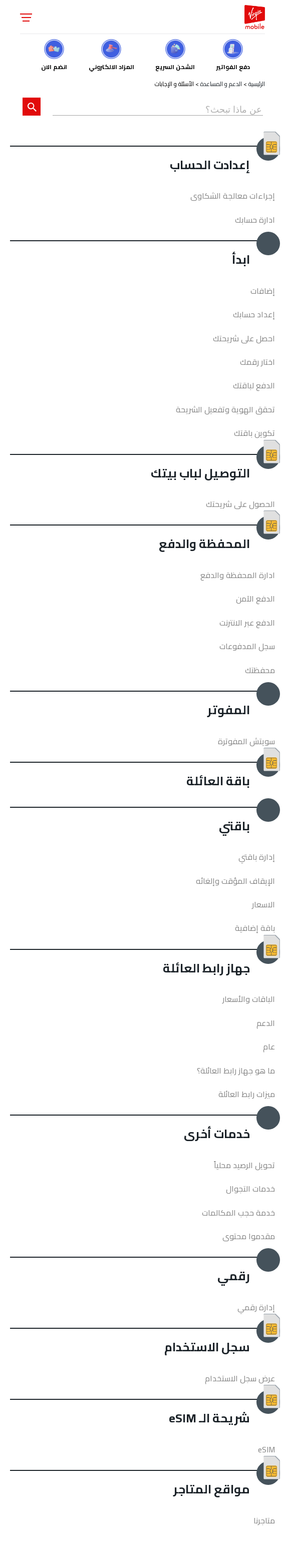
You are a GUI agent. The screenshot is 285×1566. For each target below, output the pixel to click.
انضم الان (54, 65)
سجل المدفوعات (247, 646)
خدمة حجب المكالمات (238, 1212)
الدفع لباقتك (254, 385)
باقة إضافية (255, 927)
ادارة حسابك (255, 219)
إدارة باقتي (256, 856)
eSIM (266, 1449)
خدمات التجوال (250, 1188)
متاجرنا (264, 1520)
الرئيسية (256, 84)
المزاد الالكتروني (111, 65)
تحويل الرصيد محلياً (244, 1165)
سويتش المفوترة (246, 741)
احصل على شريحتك (244, 338)
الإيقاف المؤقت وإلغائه (235, 880)
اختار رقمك (257, 361)
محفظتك (260, 670)
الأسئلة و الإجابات (174, 84)
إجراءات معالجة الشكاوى (232, 195)
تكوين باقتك (254, 432)
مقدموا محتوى (248, 1236)
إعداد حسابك (254, 314)
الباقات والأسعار (248, 998)
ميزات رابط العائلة (246, 1094)
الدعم (265, 1022)
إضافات (262, 290)
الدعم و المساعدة (221, 84)
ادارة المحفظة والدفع (237, 575)
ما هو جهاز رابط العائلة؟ (236, 1070)
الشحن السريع (175, 65)
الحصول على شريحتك (240, 503)
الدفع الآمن (255, 598)
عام (269, 1046)
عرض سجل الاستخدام (240, 1378)
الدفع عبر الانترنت (247, 622)
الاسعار (263, 904)
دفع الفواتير (233, 65)
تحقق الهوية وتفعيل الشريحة (225, 409)
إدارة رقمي (256, 1307)
